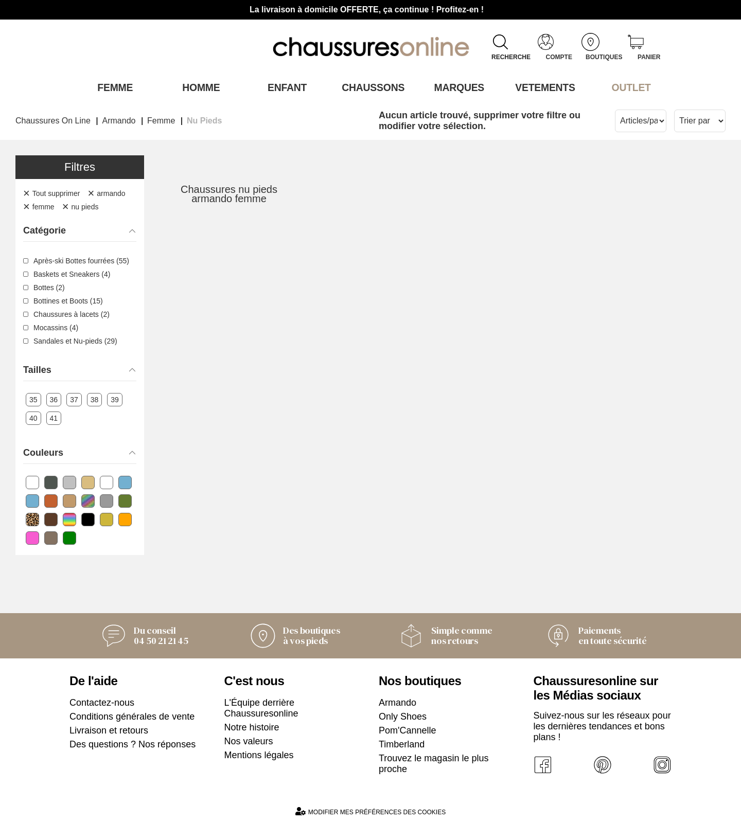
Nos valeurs (248, 740)
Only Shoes (403, 715)
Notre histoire (251, 726)
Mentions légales (259, 754)
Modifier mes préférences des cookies (370, 810)
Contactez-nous (101, 701)
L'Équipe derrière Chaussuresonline (261, 707)
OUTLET (628, 87)
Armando (397, 701)
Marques (456, 87)
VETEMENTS (543, 87)
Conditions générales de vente (132, 715)
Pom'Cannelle (407, 729)
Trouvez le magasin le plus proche (433, 762)
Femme (112, 87)
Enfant (284, 87)
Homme (198, 87)
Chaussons (371, 87)
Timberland (402, 743)
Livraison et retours (108, 729)
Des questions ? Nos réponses (132, 743)
